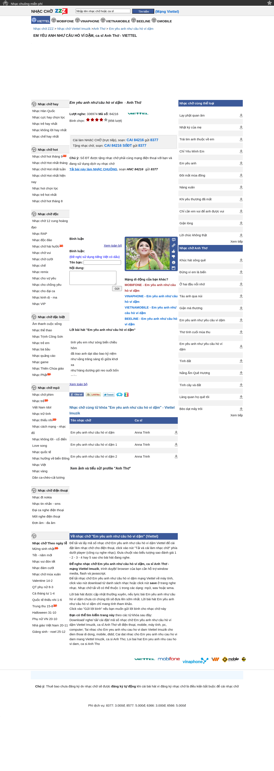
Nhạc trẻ (38, 401)
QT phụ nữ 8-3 (42, 587)
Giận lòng (186, 223)
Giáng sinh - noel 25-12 (48, 631)
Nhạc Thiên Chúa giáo (48, 368)
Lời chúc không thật (193, 235)
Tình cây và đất (190, 385)
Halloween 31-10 (44, 612)
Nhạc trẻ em (40, 343)
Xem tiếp (236, 241)
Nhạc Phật (39, 375)
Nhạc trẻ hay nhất (44, 123)
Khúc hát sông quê (192, 260)
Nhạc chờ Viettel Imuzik (73, 28)
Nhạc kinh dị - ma (44, 297)
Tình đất (185, 361)
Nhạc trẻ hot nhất (44, 194)
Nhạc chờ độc (48, 214)
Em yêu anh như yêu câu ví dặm (202, 320)
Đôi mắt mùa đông (192, 175)
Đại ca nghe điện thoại (48, 510)
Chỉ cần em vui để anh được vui (201, 211)
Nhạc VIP (39, 304)
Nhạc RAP (39, 233)
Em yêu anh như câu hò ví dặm (131, 28)
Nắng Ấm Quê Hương (194, 373)
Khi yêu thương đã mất (195, 199)
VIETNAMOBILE (118, 21)
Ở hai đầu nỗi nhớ (192, 284)
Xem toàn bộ (113, 245)
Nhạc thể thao (42, 330)
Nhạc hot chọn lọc (45, 188)
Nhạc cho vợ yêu (44, 278)
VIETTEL (43, 21)
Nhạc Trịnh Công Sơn (47, 336)
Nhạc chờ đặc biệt (51, 317)
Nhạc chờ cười (42, 259)
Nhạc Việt (39, 465)
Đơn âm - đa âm (43, 523)
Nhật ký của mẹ (190, 127)
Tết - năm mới (42, 555)
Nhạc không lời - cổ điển (49, 439)
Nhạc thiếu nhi (42, 420)
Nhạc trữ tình (41, 413)
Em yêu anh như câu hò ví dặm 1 (94, 444)
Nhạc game (40, 362)
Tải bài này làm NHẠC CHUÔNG (93, 169)
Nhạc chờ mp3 (48, 388)
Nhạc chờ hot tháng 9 (47, 156)
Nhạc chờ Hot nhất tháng (50, 163)
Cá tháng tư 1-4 (43, 593)
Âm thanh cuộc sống (47, 324)
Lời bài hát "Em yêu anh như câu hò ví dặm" (102, 329)
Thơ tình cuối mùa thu (194, 332)
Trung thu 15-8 (42, 606)
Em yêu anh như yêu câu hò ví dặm (200, 346)
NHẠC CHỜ (42, 11)
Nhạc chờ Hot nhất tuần (49, 169)
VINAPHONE (90, 21)
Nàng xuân (187, 187)
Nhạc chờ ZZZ (43, 28)
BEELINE (143, 21)
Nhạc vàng (39, 471)
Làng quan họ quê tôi (194, 397)
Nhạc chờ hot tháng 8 (47, 201)
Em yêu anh (187, 163)
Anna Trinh (142, 432)
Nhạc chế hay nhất (45, 136)
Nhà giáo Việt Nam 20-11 (50, 625)
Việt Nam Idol (41, 407)
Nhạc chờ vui (41, 253)
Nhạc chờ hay (48, 104)
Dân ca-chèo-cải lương (48, 477)
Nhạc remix (40, 272)
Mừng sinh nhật (43, 549)
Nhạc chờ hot (48, 149)
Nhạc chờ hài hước (45, 246)
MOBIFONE (65, 21)
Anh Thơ (99, 28)
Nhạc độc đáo (42, 240)
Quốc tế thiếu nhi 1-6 (47, 600)
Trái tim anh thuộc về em (196, 139)
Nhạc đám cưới (43, 568)
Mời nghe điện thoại (46, 516)
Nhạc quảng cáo (43, 355)
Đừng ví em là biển (192, 272)
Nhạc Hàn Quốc (43, 111)
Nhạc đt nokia (42, 497)
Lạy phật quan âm (192, 115)
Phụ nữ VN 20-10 (44, 619)
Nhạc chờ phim (43, 394)
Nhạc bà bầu (41, 349)
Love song (39, 445)
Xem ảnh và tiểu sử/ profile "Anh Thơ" (100, 468)
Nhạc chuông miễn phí (26, 4)
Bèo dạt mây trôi (190, 409)
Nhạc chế (39, 265)
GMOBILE (164, 21)
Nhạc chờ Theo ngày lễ (49, 543)
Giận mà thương (190, 308)
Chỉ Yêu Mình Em (191, 151)
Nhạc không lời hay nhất (49, 130)
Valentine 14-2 (42, 580)
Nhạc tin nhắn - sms (46, 503)
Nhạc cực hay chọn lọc (48, 117)
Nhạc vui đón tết (43, 561)
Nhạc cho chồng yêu (46, 284)
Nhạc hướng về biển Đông (50, 458)
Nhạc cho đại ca (43, 291)
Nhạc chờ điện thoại (53, 490)
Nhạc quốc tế (41, 452)
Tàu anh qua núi (190, 296)
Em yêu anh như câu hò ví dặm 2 (94, 456)
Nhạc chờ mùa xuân (46, 574)
